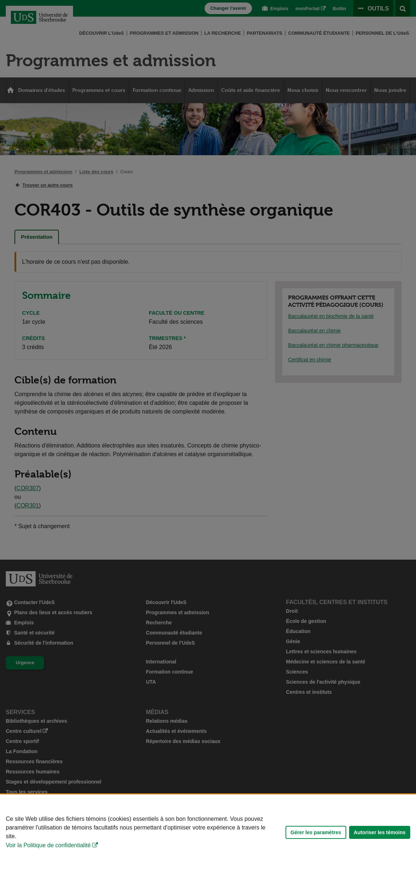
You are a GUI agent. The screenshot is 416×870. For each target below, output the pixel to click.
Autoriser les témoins (380, 832)
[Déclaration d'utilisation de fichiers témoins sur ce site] (208, 832)
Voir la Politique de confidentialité (48, 845)
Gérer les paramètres (316, 832)
